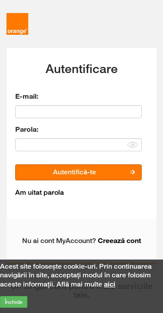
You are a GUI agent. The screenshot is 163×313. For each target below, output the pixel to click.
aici (109, 284)
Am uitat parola (39, 192)
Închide (14, 302)
